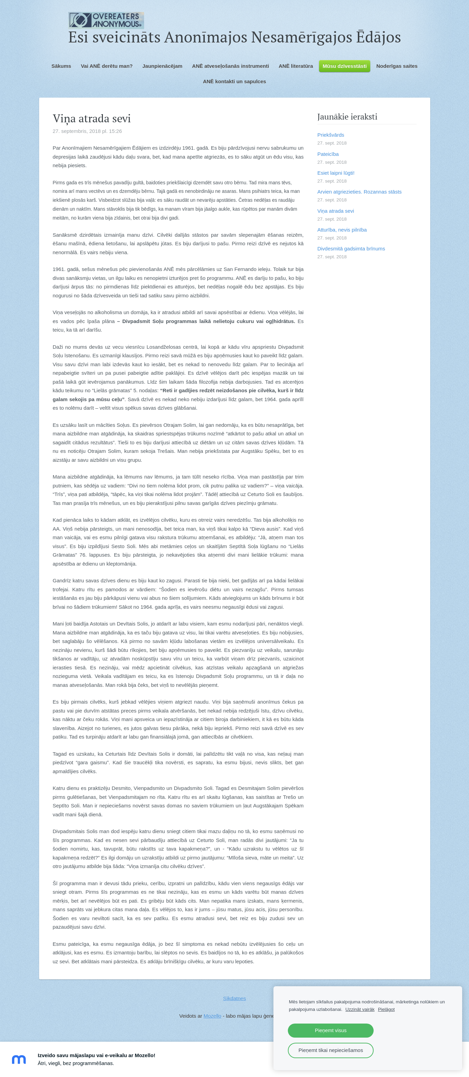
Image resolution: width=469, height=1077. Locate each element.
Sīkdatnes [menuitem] (234, 998)
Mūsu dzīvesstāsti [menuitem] (344, 66)
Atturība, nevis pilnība (342, 230)
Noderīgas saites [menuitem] (397, 66)
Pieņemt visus (331, 1030)
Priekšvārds (330, 135)
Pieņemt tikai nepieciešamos (330, 1050)
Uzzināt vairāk (360, 1009)
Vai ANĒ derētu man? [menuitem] (107, 66)
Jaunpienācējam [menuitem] (162, 66)
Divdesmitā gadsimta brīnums (351, 248)
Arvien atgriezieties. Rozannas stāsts (359, 192)
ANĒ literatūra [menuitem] (296, 66)
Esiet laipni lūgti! (335, 173)
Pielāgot (386, 1009)
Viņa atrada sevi (335, 211)
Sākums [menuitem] (61, 66)
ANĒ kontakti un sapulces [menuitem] (234, 81)
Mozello (212, 1016)
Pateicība (328, 154)
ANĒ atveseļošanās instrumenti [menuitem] (230, 66)
